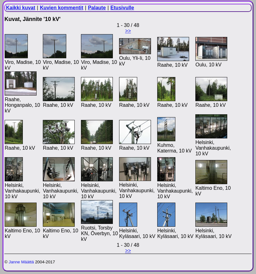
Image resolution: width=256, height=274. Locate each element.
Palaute (97, 7)
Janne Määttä (21, 262)
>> (128, 31)
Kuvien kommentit (61, 7)
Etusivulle (122, 7)
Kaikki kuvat (20, 7)
